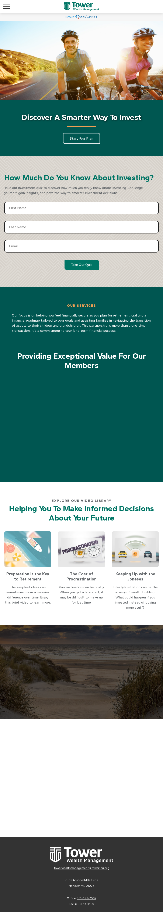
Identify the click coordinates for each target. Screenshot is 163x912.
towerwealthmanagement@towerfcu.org (81, 868)
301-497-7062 (86, 898)
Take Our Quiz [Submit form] (81, 265)
